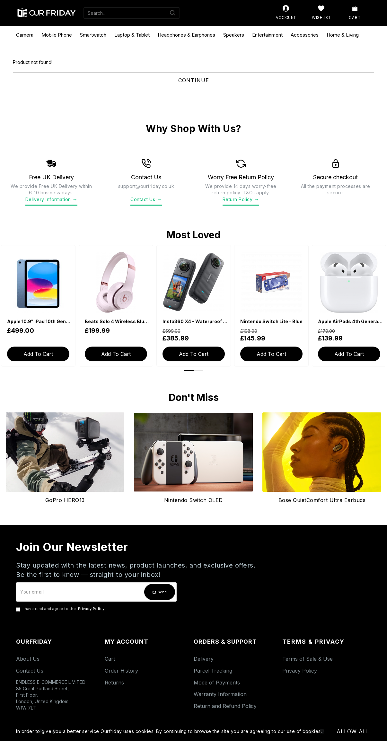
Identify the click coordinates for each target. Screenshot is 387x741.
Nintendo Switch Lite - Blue (271, 321)
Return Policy (241, 199)
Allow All (353, 731)
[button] (189, 370)
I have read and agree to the (61, 609)
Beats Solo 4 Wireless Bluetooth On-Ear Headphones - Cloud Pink (117, 321)
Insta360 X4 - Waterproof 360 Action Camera (195, 321)
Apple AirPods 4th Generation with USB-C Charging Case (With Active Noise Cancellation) (350, 321)
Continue (193, 80)
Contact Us (146, 199)
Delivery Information (51, 199)
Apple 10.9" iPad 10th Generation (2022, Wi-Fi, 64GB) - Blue (39, 321)
